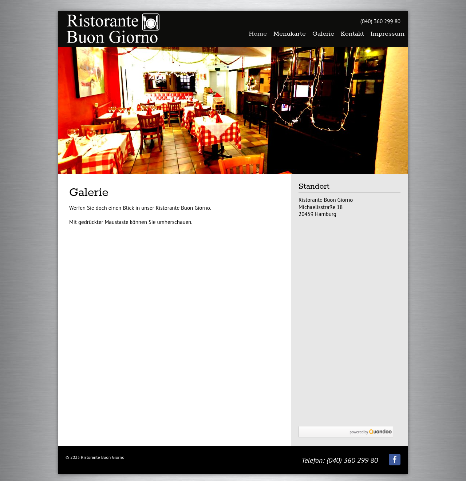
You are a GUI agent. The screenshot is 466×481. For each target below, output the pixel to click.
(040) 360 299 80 (380, 21)
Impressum (387, 34)
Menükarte (289, 34)
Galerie (323, 34)
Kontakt (352, 34)
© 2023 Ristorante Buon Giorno (95, 457)
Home (258, 34)
